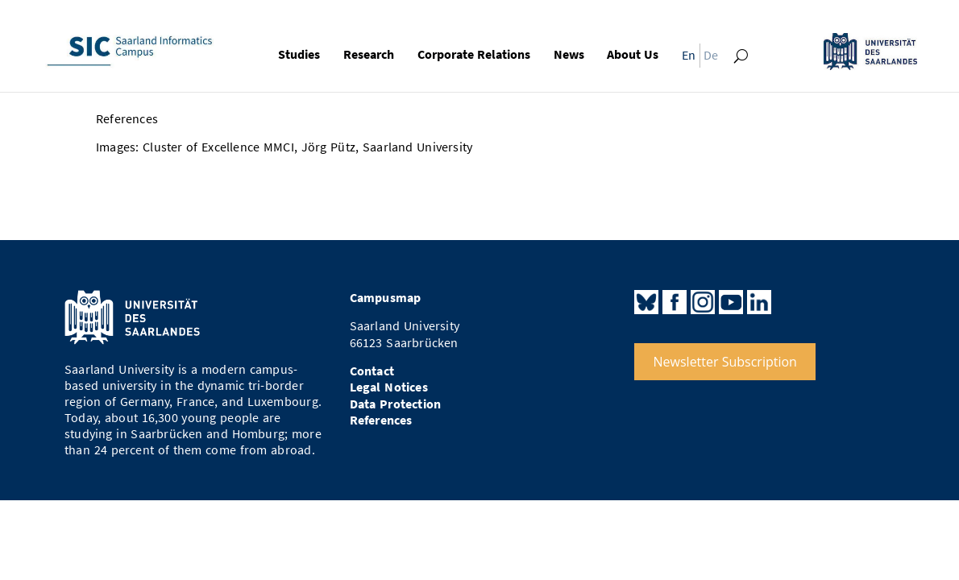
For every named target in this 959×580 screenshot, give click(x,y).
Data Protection (396, 404)
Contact (372, 371)
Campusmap (385, 297)
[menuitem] (685, 58)
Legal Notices (389, 387)
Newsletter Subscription (725, 362)
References (381, 420)
